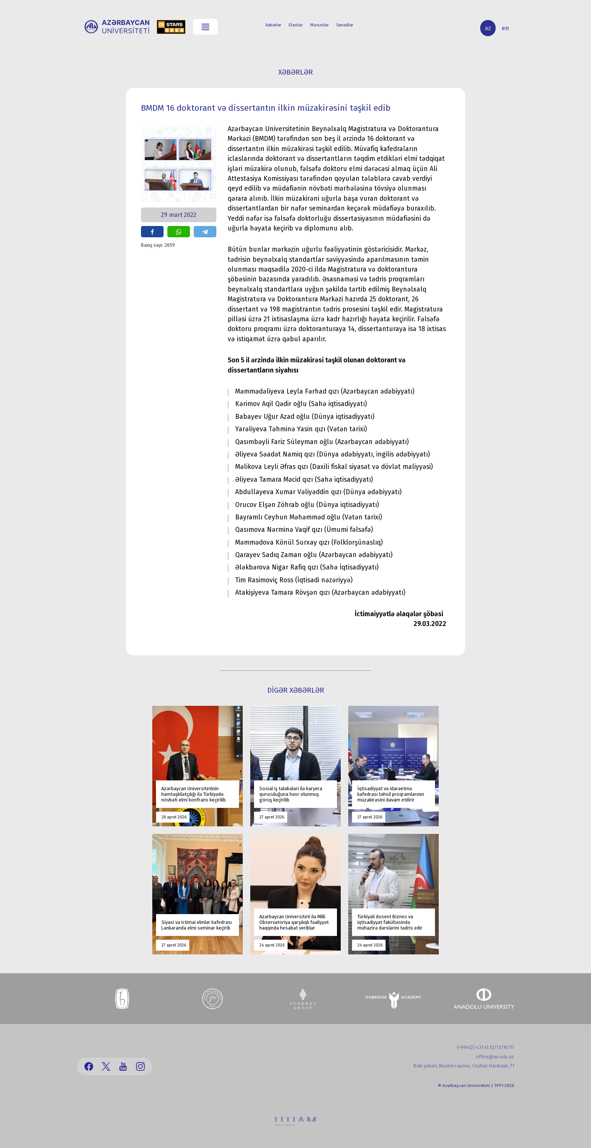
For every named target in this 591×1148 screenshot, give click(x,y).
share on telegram (205, 231)
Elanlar (296, 24)
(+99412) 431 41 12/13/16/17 (485, 1047)
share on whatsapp (178, 231)
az (488, 28)
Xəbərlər (273, 24)
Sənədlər (344, 24)
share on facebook (152, 231)
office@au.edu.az (495, 1056)
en (505, 28)
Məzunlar (319, 24)
